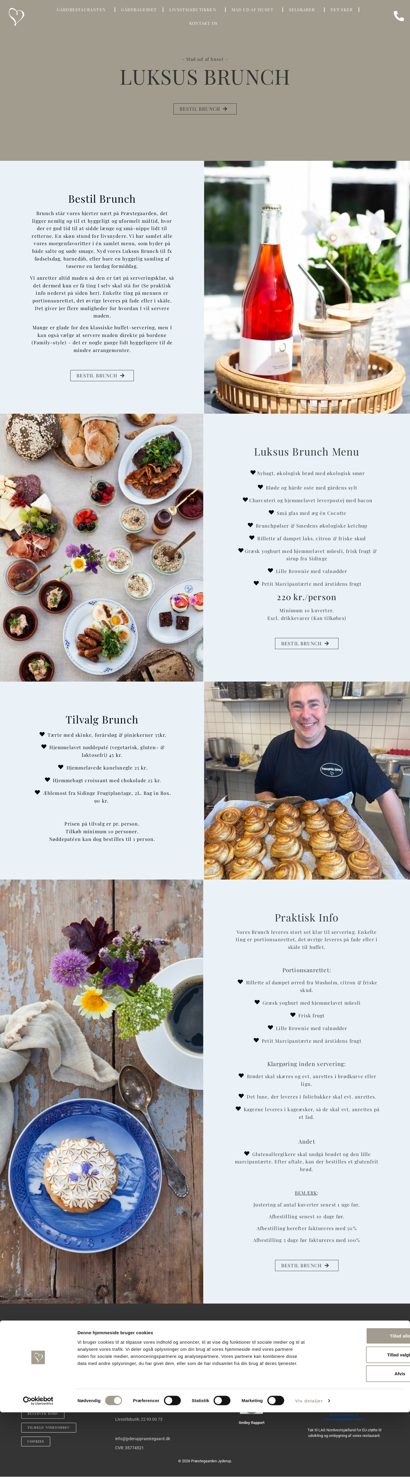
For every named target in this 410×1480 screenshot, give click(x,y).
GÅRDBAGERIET (139, 9)
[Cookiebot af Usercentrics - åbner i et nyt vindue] (38, 1468)
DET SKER (342, 9)
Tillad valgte (360, 1422)
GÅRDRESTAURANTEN (83, 10)
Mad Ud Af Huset (254, 10)
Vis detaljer (309, 1468)
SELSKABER (303, 10)
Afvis (360, 1441)
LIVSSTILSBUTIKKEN (194, 10)
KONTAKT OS (205, 23)
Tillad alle (361, 1403)
